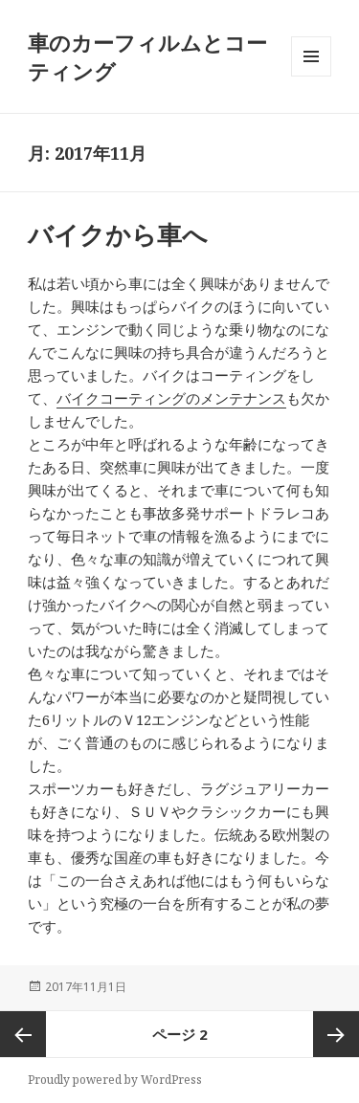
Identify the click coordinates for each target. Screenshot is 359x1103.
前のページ (23, 1034)
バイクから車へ (118, 234)
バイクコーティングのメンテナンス (171, 398)
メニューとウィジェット (311, 76)
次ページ (336, 1034)
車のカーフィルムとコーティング (147, 56)
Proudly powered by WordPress (115, 1079)
